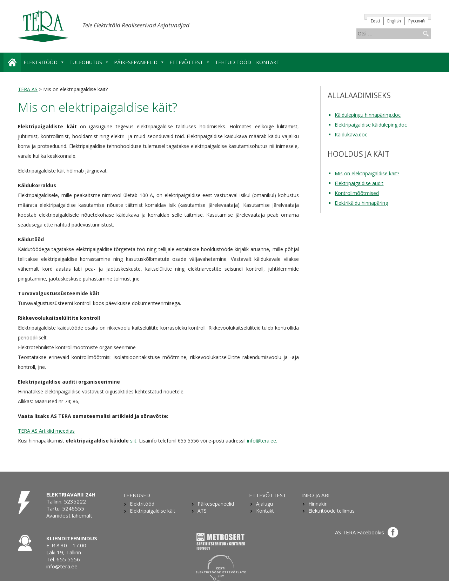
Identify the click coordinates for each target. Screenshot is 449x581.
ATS (202, 510)
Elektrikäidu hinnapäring (361, 203)
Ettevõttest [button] (189, 62)
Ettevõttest (267, 495)
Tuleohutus (89, 62)
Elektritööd (44, 62)
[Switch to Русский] (416, 21)
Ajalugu (264, 503)
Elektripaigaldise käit (152, 510)
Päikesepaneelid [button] (139, 62)
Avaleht (12, 62)
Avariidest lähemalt (69, 515)
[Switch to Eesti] (375, 21)
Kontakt (268, 62)
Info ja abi (315, 495)
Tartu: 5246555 (65, 508)
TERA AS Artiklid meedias (46, 430)
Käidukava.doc (351, 134)
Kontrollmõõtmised (357, 193)
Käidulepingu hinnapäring (363, 115)
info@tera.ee (62, 566)
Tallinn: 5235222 (66, 501)
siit (133, 440)
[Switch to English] (394, 21)
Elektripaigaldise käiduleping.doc (371, 124)
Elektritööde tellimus (331, 510)
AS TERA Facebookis (366, 532)
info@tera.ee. (262, 440)
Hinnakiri (318, 503)
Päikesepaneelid (215, 503)
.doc (396, 115)
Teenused (136, 495)
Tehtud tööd (233, 62)
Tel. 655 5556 (63, 559)
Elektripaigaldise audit (359, 183)
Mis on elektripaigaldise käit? (367, 173)
